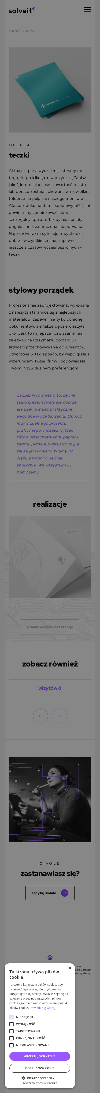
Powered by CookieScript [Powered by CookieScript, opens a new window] (40, 1083)
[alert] (50, 546)
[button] (39, 1078)
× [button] (69, 968)
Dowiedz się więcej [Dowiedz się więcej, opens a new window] (42, 1008)
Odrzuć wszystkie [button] (39, 1068)
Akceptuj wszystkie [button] (39, 1056)
